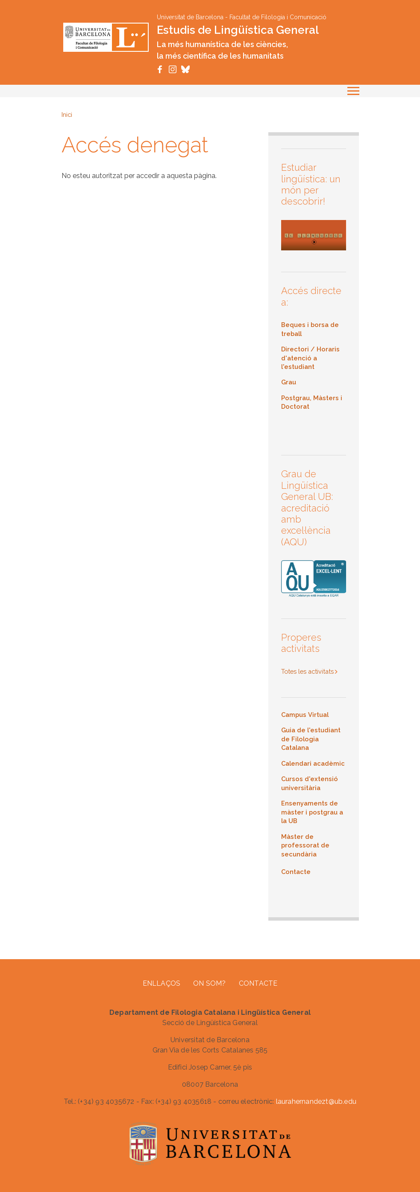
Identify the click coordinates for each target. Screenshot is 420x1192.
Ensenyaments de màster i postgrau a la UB (312, 812)
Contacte (258, 983)
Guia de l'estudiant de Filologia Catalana (311, 738)
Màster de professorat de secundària (305, 845)
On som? (209, 983)
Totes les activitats (307, 671)
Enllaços (162, 983)
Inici (67, 114)
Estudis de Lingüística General (238, 30)
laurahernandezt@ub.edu (316, 1101)
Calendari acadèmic (313, 763)
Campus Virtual (305, 714)
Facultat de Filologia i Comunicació (277, 17)
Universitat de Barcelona (190, 17)
